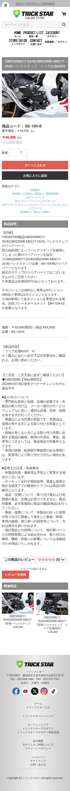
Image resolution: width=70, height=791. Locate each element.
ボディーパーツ (35, 197)
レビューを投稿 (15, 574)
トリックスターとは (38, 707)
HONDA (35, 190)
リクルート (38, 757)
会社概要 (38, 740)
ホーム (38, 703)
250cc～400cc (33, 193)
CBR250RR (52, 193)
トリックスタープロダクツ (38, 728)
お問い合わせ (38, 764)
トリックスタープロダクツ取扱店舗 (38, 732)
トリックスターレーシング (38, 715)
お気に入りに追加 (35, 175)
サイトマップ (38, 760)
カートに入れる (35, 165)
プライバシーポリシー (38, 748)
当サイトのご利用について (38, 744)
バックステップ (46, 201)
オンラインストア (38, 724)
